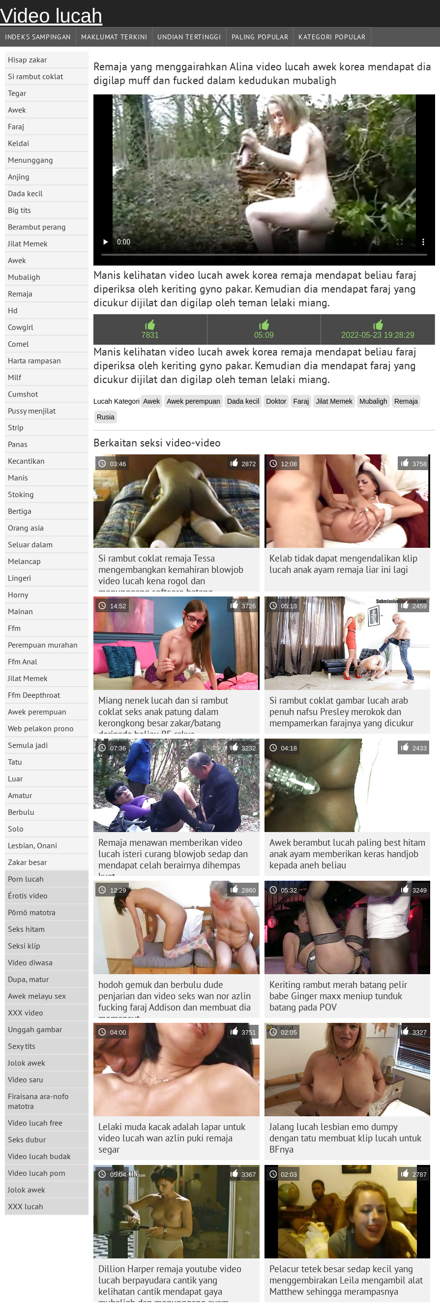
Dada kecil (25, 193)
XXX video (25, 1012)
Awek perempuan (37, 711)
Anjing (18, 176)
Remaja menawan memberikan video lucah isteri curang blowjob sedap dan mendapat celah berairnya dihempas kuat (173, 856)
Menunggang (30, 160)
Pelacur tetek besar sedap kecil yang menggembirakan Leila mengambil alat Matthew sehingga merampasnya (346, 1280)
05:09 (264, 335)
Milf (14, 377)
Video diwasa (30, 962)
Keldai (18, 143)
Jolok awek (26, 1063)
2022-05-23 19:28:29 (377, 335)
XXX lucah (25, 1206)
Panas (18, 444)
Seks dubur (27, 1139)
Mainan (20, 611)
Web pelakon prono (41, 728)
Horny (18, 594)
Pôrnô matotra (32, 912)
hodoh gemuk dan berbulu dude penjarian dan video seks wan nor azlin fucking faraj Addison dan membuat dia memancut (174, 998)
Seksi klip (24, 946)
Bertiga (19, 511)
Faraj (16, 126)
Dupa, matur (28, 979)
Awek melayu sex (37, 996)
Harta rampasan (34, 360)
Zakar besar (27, 862)
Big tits (19, 210)
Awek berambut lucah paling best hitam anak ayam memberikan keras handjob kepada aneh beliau (347, 853)
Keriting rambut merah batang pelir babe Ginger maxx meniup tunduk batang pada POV (338, 996)
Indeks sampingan (38, 36)
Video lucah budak (39, 1156)
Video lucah (51, 16)
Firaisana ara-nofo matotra (38, 1101)
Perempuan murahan (43, 645)
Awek (17, 110)
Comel (18, 344)
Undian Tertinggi (189, 36)
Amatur (20, 795)
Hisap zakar (27, 59)
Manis (18, 477)
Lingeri (19, 578)
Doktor (276, 401)
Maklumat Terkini (114, 36)
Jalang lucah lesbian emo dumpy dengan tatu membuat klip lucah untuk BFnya (345, 1138)
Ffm (14, 628)
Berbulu (21, 812)
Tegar (17, 93)
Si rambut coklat (35, 76)
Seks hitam (26, 929)
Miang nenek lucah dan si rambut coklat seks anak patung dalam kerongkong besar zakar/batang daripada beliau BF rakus (163, 714)
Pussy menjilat (32, 411)
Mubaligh (24, 277)
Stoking (21, 494)
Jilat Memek (28, 243)
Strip (16, 427)
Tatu (15, 762)
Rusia (106, 417)
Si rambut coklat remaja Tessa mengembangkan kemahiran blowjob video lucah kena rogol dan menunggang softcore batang (170, 572)
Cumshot (23, 394)
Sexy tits (21, 1046)
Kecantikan (26, 461)
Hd (13, 310)
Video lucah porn (36, 1173)
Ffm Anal (22, 661)
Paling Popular (260, 36)
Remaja (20, 293)
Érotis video (28, 895)
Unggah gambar (35, 1029)
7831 (150, 335)
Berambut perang (37, 227)
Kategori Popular (331, 36)
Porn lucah (26, 879)
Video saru (25, 1079)
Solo (16, 829)
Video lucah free (35, 1123)
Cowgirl (20, 327)
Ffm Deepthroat (34, 695)
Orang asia (26, 528)
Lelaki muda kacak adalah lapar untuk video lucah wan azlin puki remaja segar (171, 1138)
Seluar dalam (30, 544)
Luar (15, 778)
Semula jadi (28, 745)
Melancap (24, 561)
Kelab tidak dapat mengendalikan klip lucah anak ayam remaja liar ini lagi (343, 563)
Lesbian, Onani (32, 845)
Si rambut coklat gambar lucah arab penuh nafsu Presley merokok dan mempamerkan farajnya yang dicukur (341, 711)
